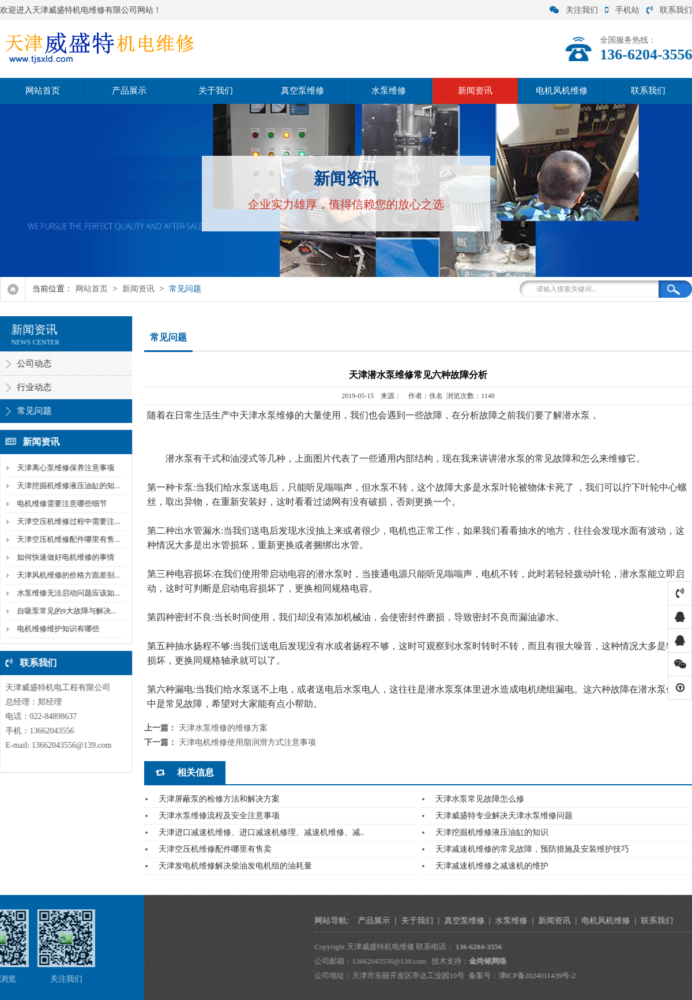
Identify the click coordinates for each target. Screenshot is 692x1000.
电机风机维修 (562, 90)
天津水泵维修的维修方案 (223, 728)
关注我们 (574, 10)
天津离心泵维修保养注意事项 (62, 467)
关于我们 (215, 90)
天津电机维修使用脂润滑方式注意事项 (247, 742)
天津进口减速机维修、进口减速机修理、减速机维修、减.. (261, 832)
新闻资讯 (475, 90)
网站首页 (42, 90)
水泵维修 (388, 90)
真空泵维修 (302, 90)
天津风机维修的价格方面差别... (64, 575)
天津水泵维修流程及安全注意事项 (219, 815)
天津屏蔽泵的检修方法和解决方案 (219, 799)
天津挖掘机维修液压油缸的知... (64, 485)
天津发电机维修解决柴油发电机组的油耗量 (235, 866)
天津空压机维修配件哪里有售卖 (215, 849)
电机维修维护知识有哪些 (54, 628)
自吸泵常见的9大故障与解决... (62, 610)
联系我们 (669, 10)
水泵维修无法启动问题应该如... (64, 593)
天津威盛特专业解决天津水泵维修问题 (504, 815)
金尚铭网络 (616, 961)
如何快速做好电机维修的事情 (62, 557)
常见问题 (185, 288)
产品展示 (129, 90)
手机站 (622, 10)
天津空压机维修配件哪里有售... (64, 539)
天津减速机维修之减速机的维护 (491, 866)
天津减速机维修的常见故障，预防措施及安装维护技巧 (532, 849)
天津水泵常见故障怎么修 (479, 799)
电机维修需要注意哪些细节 (58, 503)
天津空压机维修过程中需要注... (64, 521)
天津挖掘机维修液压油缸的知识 (491, 832)
